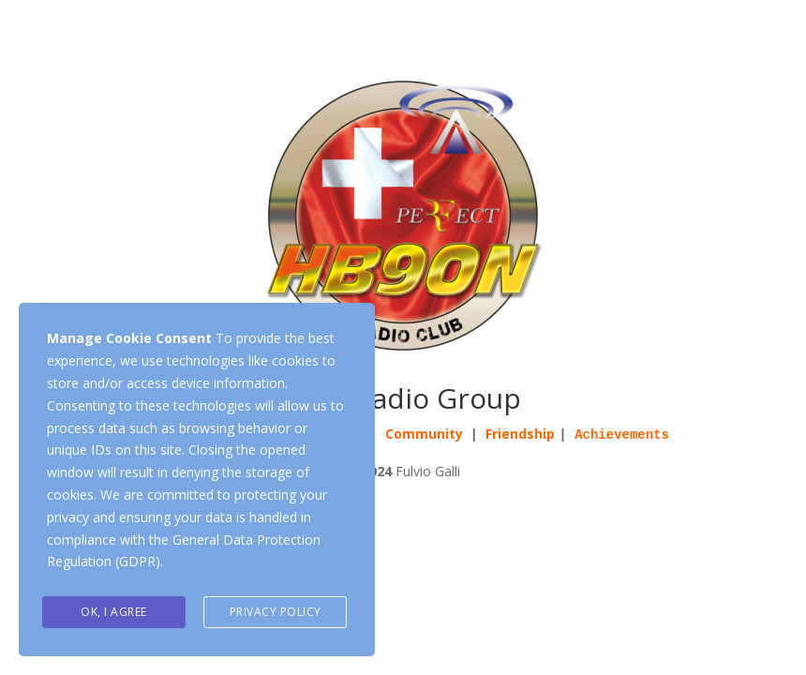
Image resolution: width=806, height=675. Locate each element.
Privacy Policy (275, 612)
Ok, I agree (114, 612)
